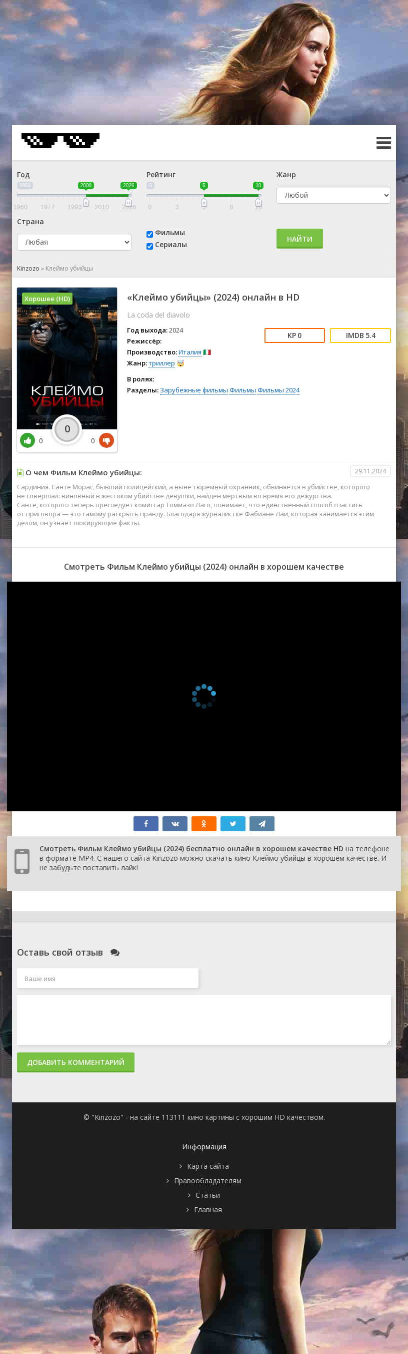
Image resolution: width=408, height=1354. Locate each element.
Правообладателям (208, 1180)
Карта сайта (208, 1166)
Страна (30, 221)
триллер (161, 362)
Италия (190, 351)
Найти (299, 239)
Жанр (286, 174)
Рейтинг (161, 174)
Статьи (208, 1195)
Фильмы (170, 232)
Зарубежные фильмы (194, 389)
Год (23, 174)
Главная (208, 1209)
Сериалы (171, 244)
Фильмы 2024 (279, 389)
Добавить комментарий (75, 1062)
